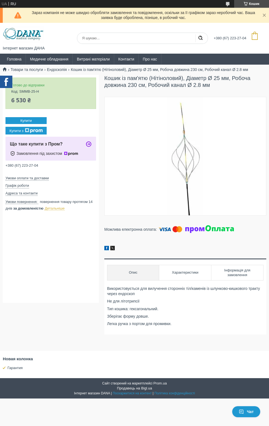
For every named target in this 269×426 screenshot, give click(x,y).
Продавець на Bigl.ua (134, 388)
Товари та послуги (26, 69)
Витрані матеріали (93, 59)
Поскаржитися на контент (132, 393)
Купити (26, 121)
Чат (246, 411)
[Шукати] (200, 38)
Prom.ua (160, 383)
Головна (14, 59)
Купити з (26, 130)
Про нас (150, 59)
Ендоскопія (57, 69)
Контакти (126, 59)
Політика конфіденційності (175, 393)
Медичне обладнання (49, 59)
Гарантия (15, 368)
